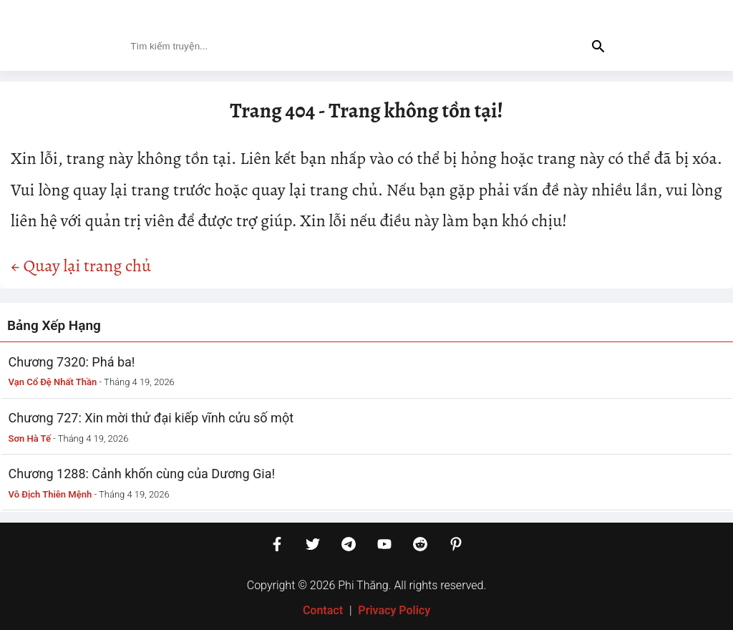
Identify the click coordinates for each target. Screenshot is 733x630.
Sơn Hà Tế (30, 438)
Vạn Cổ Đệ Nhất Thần (53, 382)
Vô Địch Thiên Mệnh (50, 494)
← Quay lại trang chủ (81, 265)
